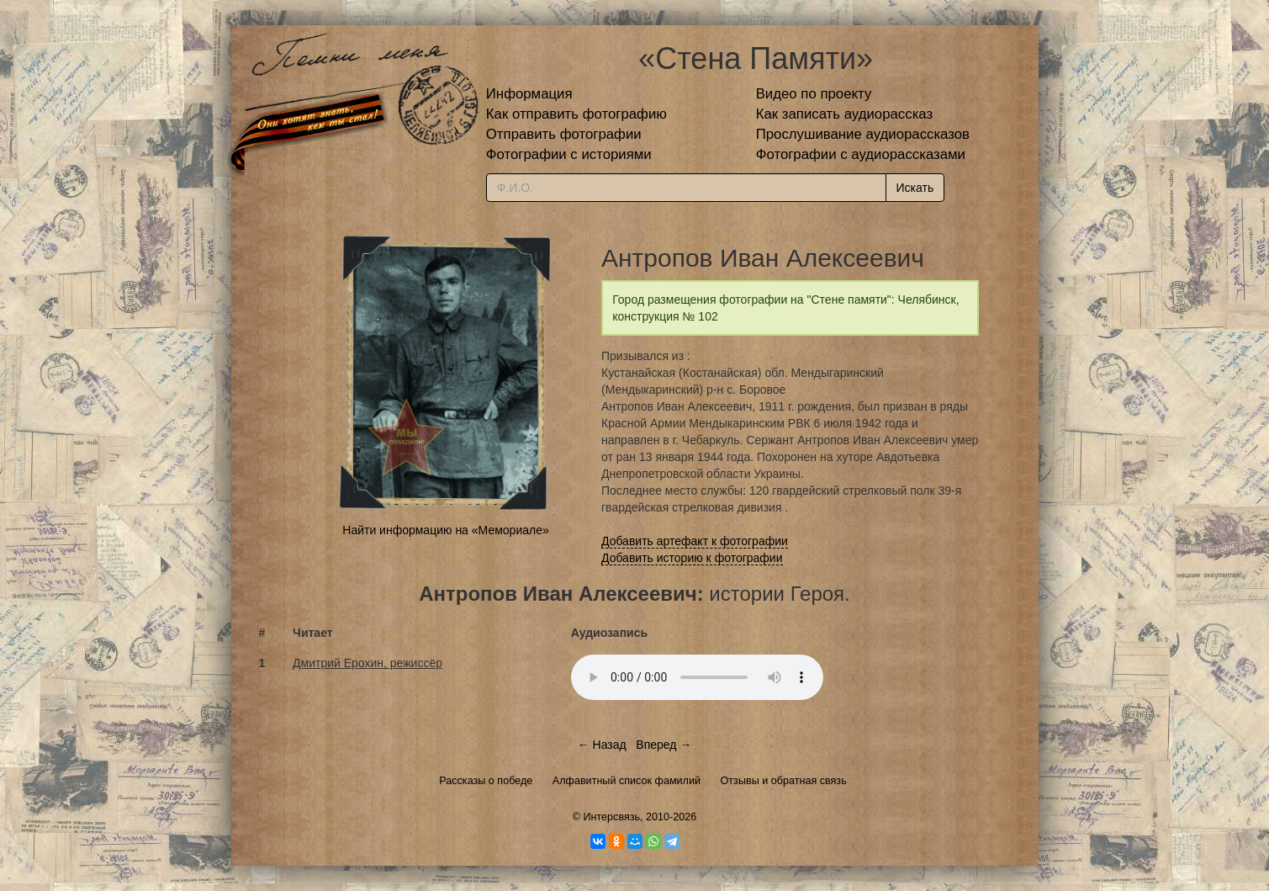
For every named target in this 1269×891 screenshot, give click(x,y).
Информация (529, 94)
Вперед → (663, 744)
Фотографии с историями (569, 154)
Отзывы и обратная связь (784, 781)
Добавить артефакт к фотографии (694, 541)
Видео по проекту (814, 94)
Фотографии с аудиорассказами (860, 154)
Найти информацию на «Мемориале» (445, 530)
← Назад (602, 744)
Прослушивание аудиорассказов (863, 134)
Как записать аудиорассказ (844, 114)
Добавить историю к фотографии (692, 558)
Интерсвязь (611, 817)
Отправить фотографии (564, 134)
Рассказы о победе (485, 781)
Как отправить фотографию (576, 114)
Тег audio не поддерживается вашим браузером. (697, 677)
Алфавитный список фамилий (627, 781)
